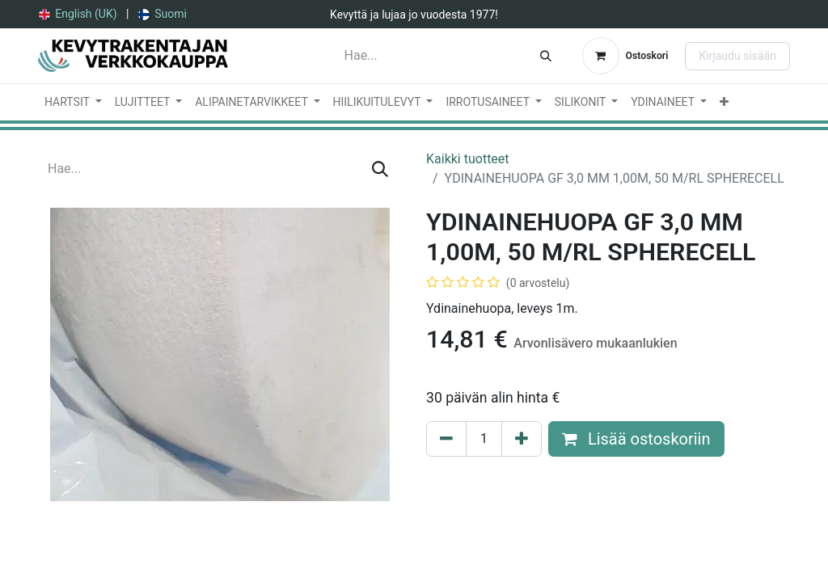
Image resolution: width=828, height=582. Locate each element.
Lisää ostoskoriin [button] (636, 439)
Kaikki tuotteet (467, 159)
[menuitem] (78, 14)
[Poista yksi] (446, 439)
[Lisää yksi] (521, 439)
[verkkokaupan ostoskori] (625, 56)
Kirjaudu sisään (737, 55)
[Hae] (545, 55)
